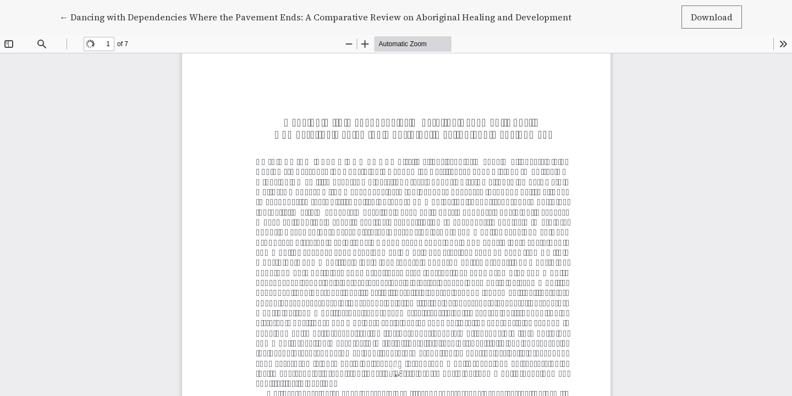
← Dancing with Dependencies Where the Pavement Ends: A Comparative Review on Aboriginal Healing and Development (315, 16)
